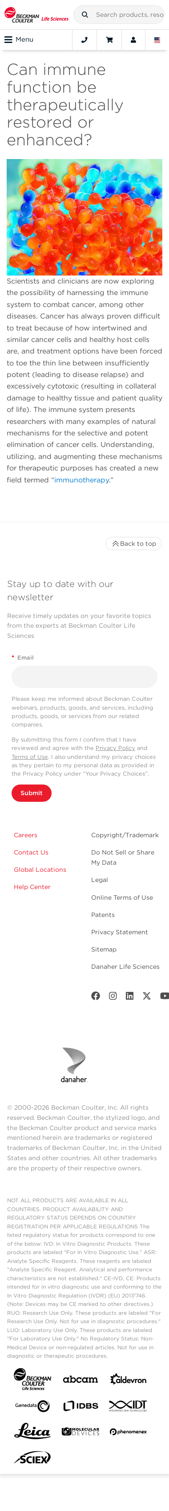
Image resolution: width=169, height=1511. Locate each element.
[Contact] (84, 40)
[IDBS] (80, 1408)
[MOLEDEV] (80, 1433)
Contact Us (31, 852)
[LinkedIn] (130, 998)
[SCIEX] (32, 1459)
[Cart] (109, 40)
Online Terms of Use (122, 897)
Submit (31, 792)
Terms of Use (30, 757)
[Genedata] (32, 1408)
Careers (25, 835)
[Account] (133, 40)
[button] (85, 15)
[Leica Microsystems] (32, 1433)
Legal (99, 879)
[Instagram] (113, 998)
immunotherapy (81, 480)
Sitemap (104, 949)
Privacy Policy (115, 748)
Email (23, 657)
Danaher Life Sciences (125, 966)
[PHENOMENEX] (128, 1433)
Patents (103, 914)
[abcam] (80, 1381)
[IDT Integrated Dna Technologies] (128, 1407)
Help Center (32, 886)
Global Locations (40, 869)
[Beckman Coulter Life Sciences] (36, 14)
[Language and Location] (157, 40)
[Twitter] (146, 998)
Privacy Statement (119, 932)
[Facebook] (95, 998)
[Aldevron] (128, 1381)
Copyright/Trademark (125, 835)
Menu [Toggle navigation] (18, 39)
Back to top (133, 543)
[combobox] (119, 14)
